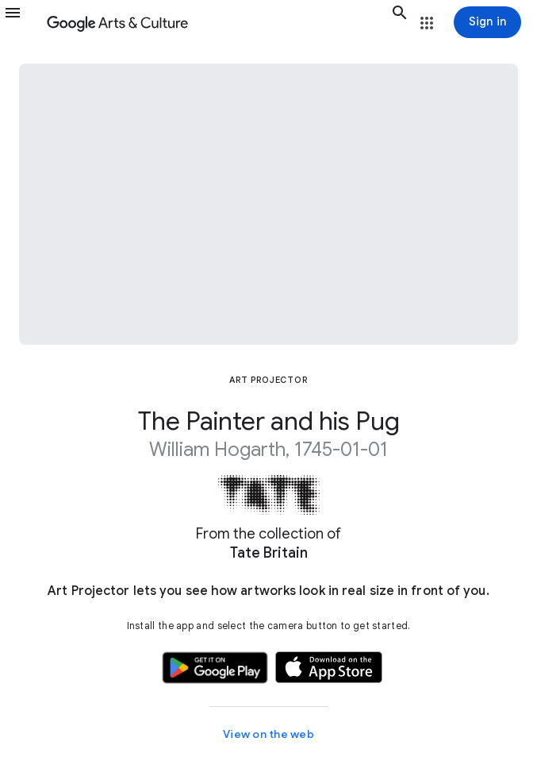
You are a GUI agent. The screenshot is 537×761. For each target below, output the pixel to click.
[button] (22, 22)
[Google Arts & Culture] (215, 22)
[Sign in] (487, 22)
